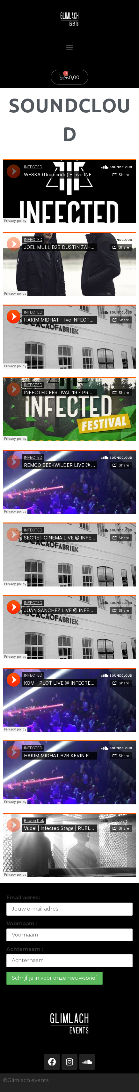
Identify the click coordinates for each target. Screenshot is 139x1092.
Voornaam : (21, 924)
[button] (69, 47)
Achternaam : (24, 949)
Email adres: (23, 898)
